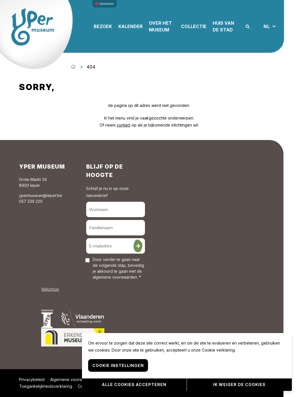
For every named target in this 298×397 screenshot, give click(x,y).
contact (123, 125)
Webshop (50, 289)
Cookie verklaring (218, 350)
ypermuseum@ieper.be (40, 195)
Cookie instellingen (118, 365)
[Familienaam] (115, 227)
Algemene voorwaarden (73, 379)
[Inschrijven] (138, 246)
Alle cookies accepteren (134, 384)
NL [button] (267, 26)
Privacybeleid (31, 379)
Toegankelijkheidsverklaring (45, 386)
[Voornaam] (115, 209)
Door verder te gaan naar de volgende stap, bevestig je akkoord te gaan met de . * (118, 268)
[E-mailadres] (115, 246)
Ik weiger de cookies (239, 384)
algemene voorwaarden (115, 277)
